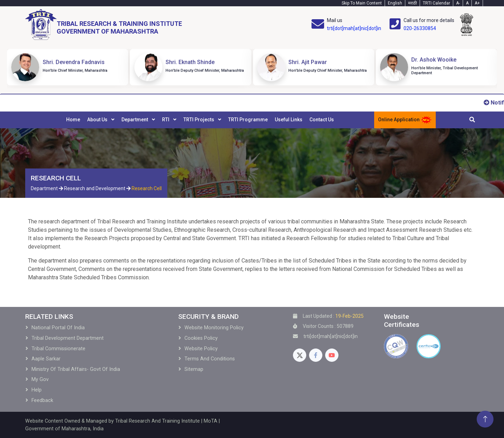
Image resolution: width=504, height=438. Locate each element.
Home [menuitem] (73, 119)
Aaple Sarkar (46, 359)
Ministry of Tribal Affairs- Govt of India (75, 369)
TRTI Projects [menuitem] (199, 119)
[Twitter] (299, 355)
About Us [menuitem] (97, 119)
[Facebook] (315, 355)
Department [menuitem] (135, 119)
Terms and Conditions (209, 359)
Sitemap (193, 369)
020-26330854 (420, 28)
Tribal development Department (67, 338)
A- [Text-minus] (458, 3)
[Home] (103, 24)
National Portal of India (58, 328)
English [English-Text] (395, 3)
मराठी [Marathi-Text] (412, 3)
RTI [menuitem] (166, 119)
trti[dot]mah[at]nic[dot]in (354, 28)
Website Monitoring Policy (214, 328)
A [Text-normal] (467, 3)
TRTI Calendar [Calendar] (436, 3)
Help (36, 390)
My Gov (40, 379)
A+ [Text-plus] (477, 3)
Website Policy (201, 349)
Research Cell (147, 188)
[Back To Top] (485, 419)
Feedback (42, 400)
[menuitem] (73, 120)
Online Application (405, 120)
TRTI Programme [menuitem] (248, 119)
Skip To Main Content (362, 3)
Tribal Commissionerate (58, 349)
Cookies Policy (201, 338)
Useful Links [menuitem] (288, 119)
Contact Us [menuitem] (321, 119)
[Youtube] (331, 355)
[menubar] (200, 120)
